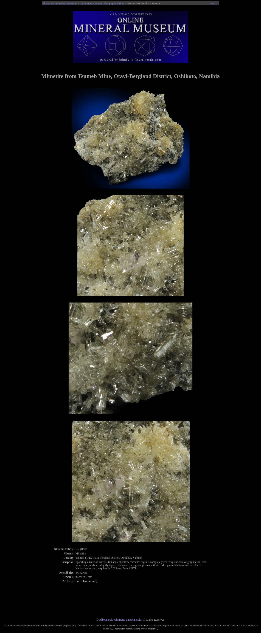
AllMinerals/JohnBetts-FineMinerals (60, 3)
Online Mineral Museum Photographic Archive (102, 3)
